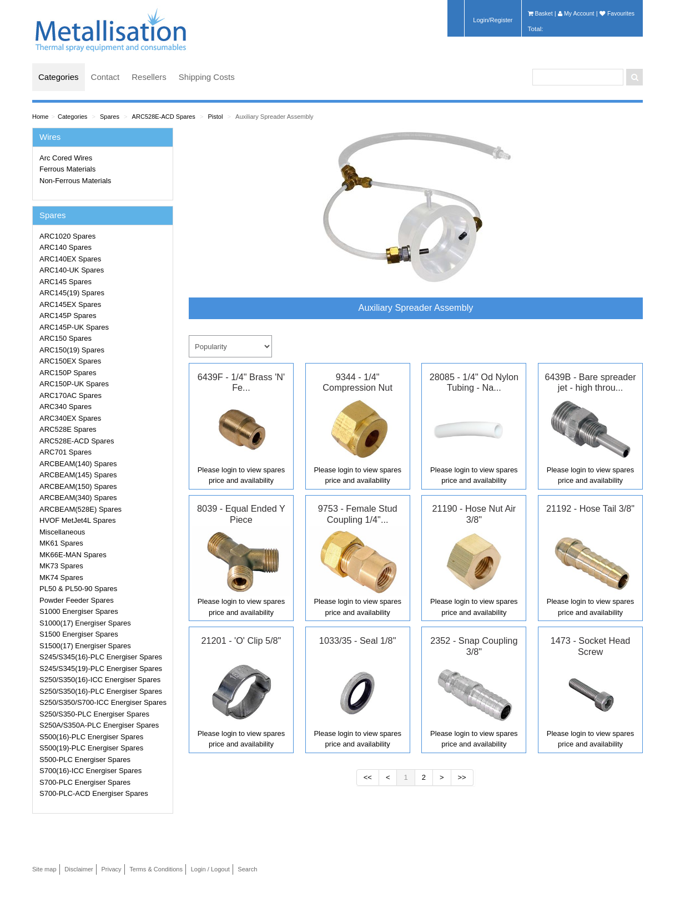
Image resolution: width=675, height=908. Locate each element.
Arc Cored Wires (65, 158)
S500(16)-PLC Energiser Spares (91, 737)
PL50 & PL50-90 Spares (78, 588)
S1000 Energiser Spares (78, 611)
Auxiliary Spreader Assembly (274, 116)
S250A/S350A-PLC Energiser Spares (99, 725)
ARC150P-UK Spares (74, 384)
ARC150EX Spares (70, 361)
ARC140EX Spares (70, 259)
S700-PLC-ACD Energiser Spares (93, 793)
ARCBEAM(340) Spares (78, 497)
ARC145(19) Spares (71, 293)
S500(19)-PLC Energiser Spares (91, 748)
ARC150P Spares (67, 373)
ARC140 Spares (65, 247)
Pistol (215, 116)
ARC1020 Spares (67, 236)
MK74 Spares (61, 577)
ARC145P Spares (67, 315)
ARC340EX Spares (70, 418)
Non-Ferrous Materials (75, 180)
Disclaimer (78, 869)
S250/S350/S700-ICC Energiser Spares (103, 702)
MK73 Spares (61, 566)
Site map (44, 869)
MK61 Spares (61, 543)
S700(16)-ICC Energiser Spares (90, 770)
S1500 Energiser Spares (78, 634)
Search (247, 869)
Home (40, 116)
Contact (105, 77)
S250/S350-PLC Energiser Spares (94, 714)
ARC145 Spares (65, 282)
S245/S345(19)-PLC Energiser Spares (100, 668)
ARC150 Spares (65, 338)
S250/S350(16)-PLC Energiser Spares (100, 691)
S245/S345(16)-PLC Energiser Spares (100, 657)
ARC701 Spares (65, 452)
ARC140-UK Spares (71, 270)
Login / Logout (210, 869)
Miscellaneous (62, 532)
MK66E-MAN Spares (73, 555)
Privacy (111, 869)
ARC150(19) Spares (71, 350)
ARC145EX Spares (70, 304)
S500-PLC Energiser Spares (84, 759)
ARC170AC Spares (70, 395)
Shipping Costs (207, 77)
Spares (109, 116)
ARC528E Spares (68, 429)
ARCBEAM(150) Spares (78, 486)
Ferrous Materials (67, 169)
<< (368, 777)
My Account (576, 13)
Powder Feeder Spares (76, 600)
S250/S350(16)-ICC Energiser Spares (99, 679)
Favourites (617, 13)
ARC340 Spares (65, 406)
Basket (540, 13)
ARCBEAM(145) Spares (78, 475)
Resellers (149, 77)
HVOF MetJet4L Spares (77, 520)
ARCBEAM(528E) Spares (80, 509)
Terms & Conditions (156, 869)
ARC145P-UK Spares (74, 327)
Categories (58, 77)
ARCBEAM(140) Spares (78, 464)
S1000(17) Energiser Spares (85, 623)
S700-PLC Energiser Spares (84, 782)
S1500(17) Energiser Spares (85, 646)
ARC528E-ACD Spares (163, 116)
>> (462, 777)
